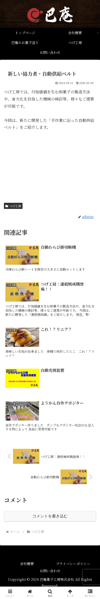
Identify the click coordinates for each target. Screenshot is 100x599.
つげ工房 (13, 206)
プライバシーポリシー (73, 563)
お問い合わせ (50, 570)
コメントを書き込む (50, 516)
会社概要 (27, 563)
